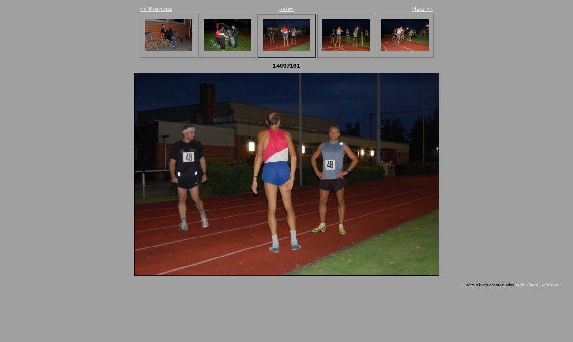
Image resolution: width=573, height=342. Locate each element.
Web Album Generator (537, 284)
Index (286, 8)
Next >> (422, 8)
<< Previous (156, 8)
